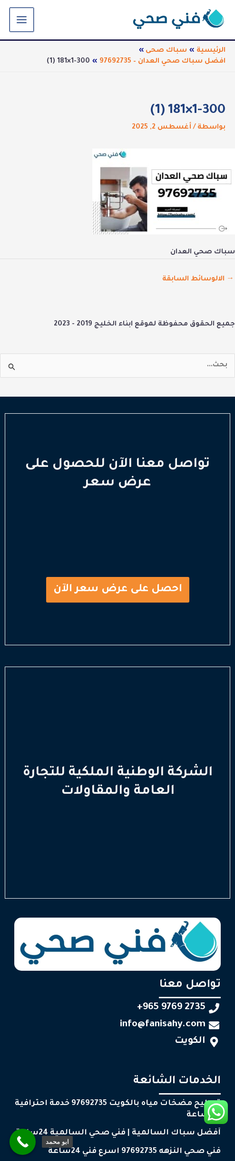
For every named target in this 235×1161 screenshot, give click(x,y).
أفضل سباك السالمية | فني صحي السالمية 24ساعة (118, 1133)
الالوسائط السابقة (198, 279)
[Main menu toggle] (21, 19)
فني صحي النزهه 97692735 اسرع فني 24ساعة (134, 1151)
